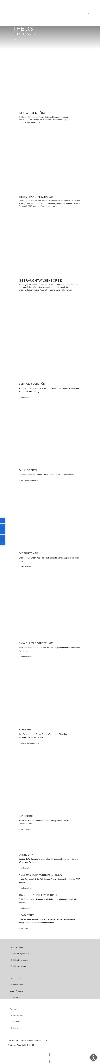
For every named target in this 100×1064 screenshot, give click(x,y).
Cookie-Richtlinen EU (36, 1040)
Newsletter (17, 997)
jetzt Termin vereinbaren (30, 480)
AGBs (48, 1040)
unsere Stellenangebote (30, 743)
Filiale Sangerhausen (21, 954)
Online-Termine (19, 985)
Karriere (16, 1028)
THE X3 (23, 28)
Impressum (11, 1040)
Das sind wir (18, 1016)
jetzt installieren (27, 567)
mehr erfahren (20, 39)
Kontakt (16, 1022)
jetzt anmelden (26, 928)
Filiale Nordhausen (20, 960)
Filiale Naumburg (19, 966)
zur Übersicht (26, 829)
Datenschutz (22, 1040)
